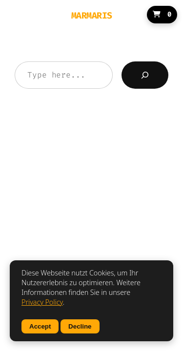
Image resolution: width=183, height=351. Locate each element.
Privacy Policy (42, 302)
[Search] (145, 75)
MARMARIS (91, 15)
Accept (40, 326)
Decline (79, 326)
